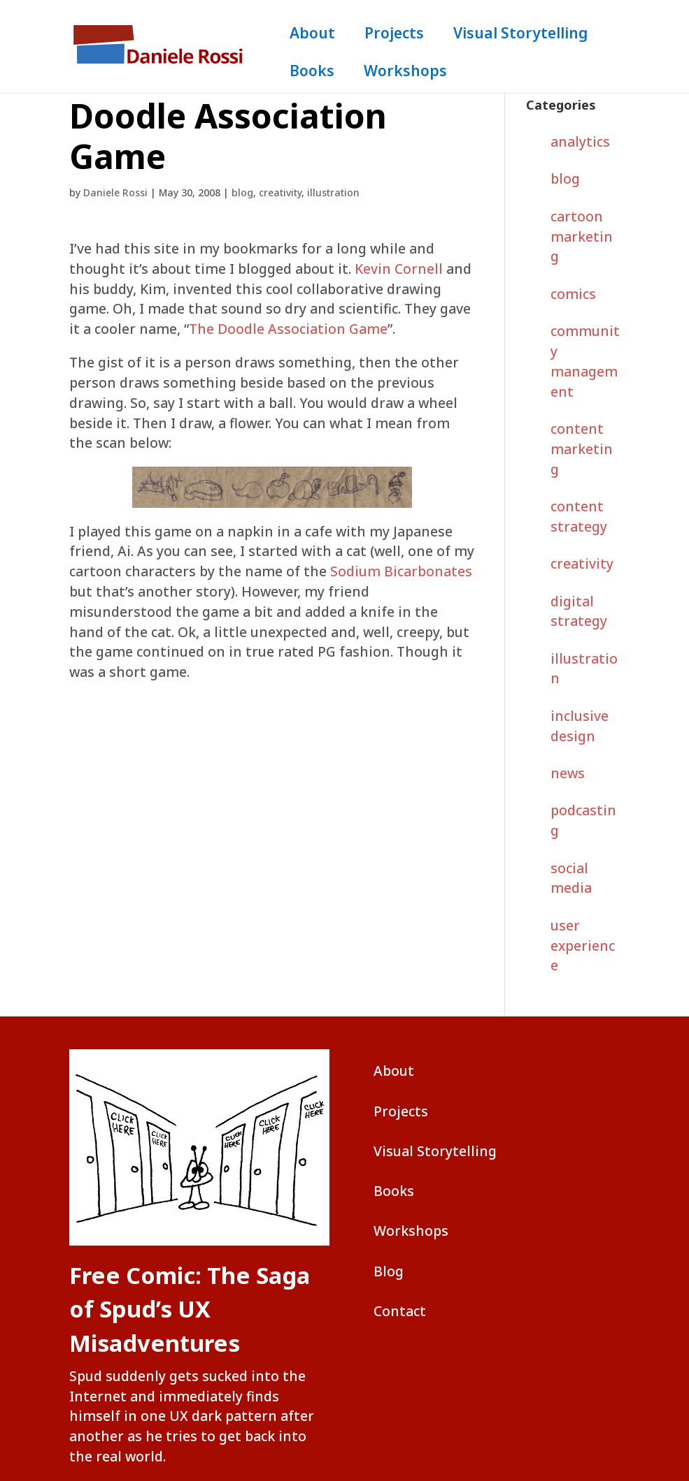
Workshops (405, 73)
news (568, 773)
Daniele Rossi (115, 192)
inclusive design (580, 725)
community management (585, 360)
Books (312, 73)
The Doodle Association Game (288, 328)
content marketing (582, 449)
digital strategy (579, 611)
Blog (389, 1271)
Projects (394, 35)
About (312, 35)
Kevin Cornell (399, 268)
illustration (333, 192)
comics (573, 293)
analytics (580, 141)
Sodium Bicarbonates (401, 571)
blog (242, 192)
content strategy (579, 516)
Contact (400, 1310)
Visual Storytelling (520, 35)
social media (571, 878)
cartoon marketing (582, 236)
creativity (280, 192)
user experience (583, 945)
